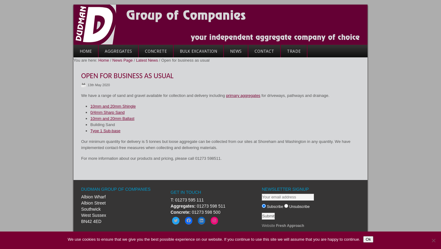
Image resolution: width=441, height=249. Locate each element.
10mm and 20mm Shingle (113, 106)
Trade (291, 53)
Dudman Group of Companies (221, 24)
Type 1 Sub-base (105, 130)
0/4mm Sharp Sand (107, 112)
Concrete (153, 53)
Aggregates (115, 53)
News (236, 51)
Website (283, 226)
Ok (368, 239)
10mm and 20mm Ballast (112, 118)
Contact (261, 53)
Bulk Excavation (198, 51)
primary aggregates (243, 95)
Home (83, 53)
